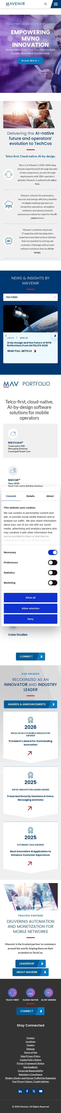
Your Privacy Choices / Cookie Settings (30, 1081)
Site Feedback (30, 1067)
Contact (30, 1037)
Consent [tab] (11, 496)
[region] (30, 54)
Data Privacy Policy (30, 1056)
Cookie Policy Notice (30, 1059)
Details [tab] (31, 496)
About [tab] (50, 496)
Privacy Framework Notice (30, 1063)
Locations (30, 1041)
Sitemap (30, 1048)
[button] (45, 4)
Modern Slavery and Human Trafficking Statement (30, 1078)
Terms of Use (30, 1052)
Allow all (30, 597)
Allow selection (30, 608)
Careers (30, 1045)
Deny (30, 619)
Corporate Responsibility (30, 1070)
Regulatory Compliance (30, 1074)
